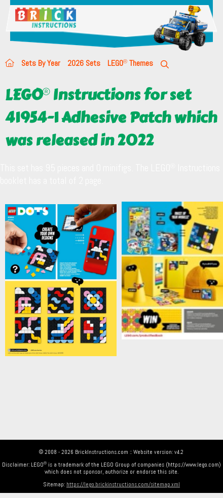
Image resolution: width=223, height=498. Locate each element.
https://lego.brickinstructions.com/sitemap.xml (123, 484)
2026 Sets (83, 63)
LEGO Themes (130, 63)
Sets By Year (40, 63)
